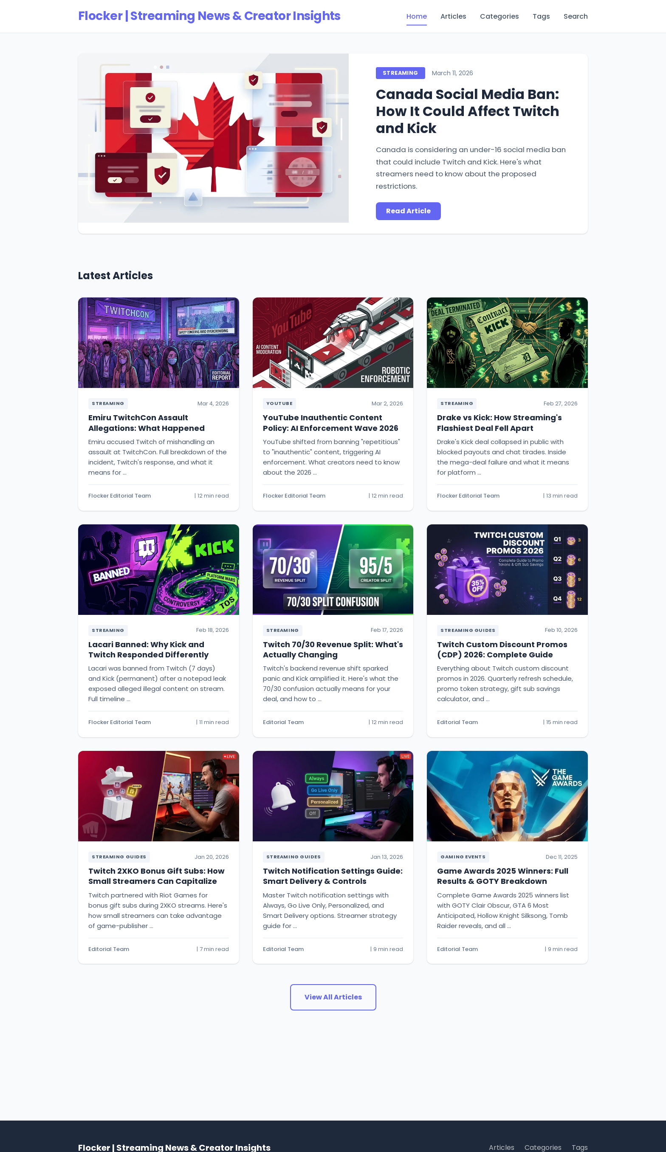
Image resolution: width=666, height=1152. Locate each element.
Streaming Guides (467, 630)
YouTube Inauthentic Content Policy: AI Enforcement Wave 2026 (330, 422)
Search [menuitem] (576, 16)
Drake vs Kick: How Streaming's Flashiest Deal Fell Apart (499, 422)
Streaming (400, 72)
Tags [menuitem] (541, 16)
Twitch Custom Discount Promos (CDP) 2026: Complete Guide (502, 649)
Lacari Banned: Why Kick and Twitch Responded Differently (148, 649)
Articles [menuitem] (453, 16)
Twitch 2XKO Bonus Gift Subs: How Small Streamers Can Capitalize (156, 876)
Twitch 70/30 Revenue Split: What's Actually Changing (333, 649)
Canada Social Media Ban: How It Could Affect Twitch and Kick (467, 111)
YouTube (279, 403)
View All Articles (333, 997)
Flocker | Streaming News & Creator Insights (209, 16)
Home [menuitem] (416, 16)
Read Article (408, 211)
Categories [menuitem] (499, 16)
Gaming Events (462, 856)
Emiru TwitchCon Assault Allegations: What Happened (146, 422)
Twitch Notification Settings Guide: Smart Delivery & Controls (333, 876)
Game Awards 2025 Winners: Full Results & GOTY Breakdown (502, 876)
